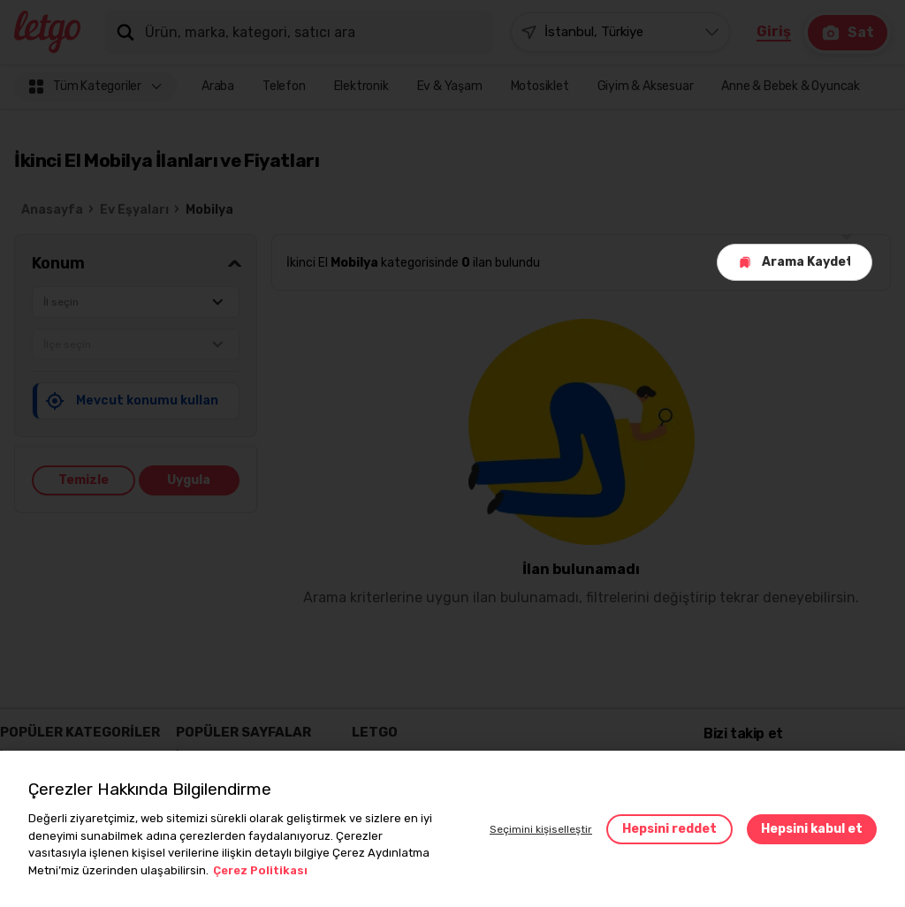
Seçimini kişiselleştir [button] (541, 829)
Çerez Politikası (260, 870)
